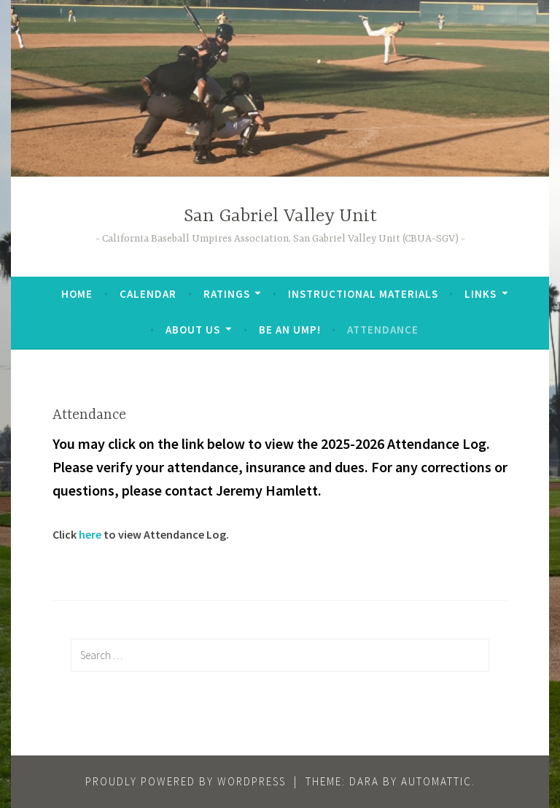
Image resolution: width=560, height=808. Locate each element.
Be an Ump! (290, 329)
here (90, 534)
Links (480, 294)
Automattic (436, 781)
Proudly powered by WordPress (185, 781)
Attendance (383, 329)
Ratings (226, 294)
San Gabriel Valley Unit (280, 216)
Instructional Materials (363, 294)
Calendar (148, 294)
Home (77, 294)
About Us (193, 329)
